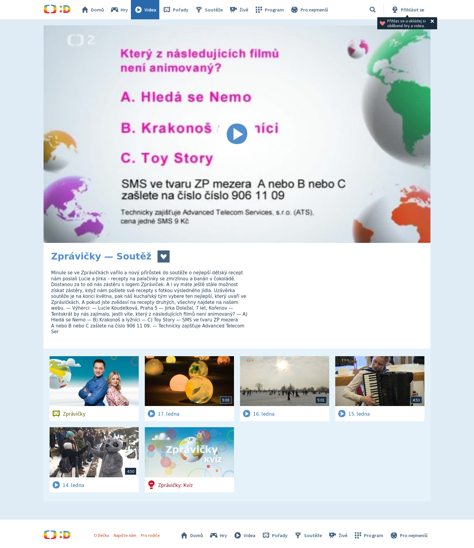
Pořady (175, 9)
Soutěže (208, 9)
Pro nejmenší (309, 9)
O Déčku (101, 535)
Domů (92, 9)
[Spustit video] (237, 134)
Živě (238, 9)
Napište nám (125, 535)
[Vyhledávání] (373, 9)
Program (269, 9)
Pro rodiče (150, 535)
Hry (119, 9)
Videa (145, 9)
